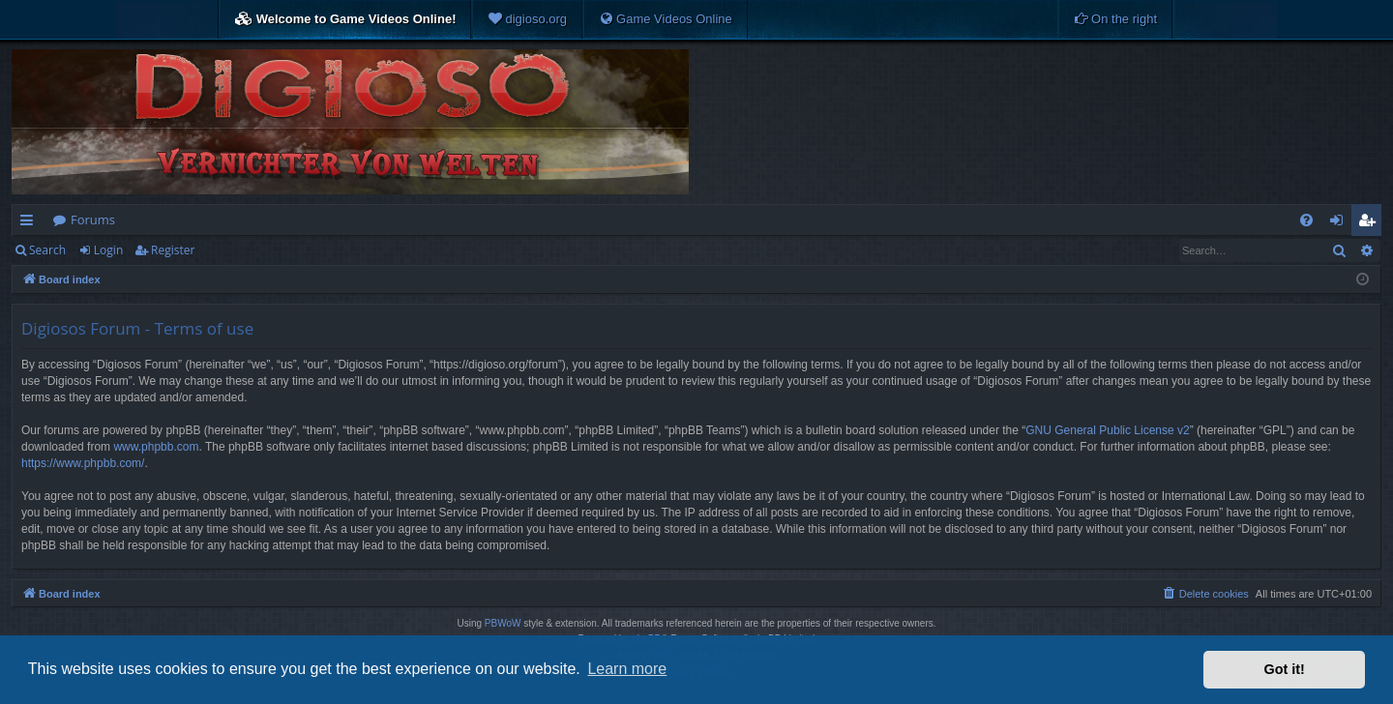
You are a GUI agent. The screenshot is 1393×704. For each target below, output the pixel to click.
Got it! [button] (1284, 669)
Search (47, 250)
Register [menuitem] (1370, 223)
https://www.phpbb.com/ (82, 463)
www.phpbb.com (155, 447)
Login (108, 250)
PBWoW (503, 623)
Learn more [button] (627, 668)
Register (172, 250)
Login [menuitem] (1340, 223)
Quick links (30, 223)
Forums (93, 219)
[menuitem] (527, 19)
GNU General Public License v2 (1107, 430)
